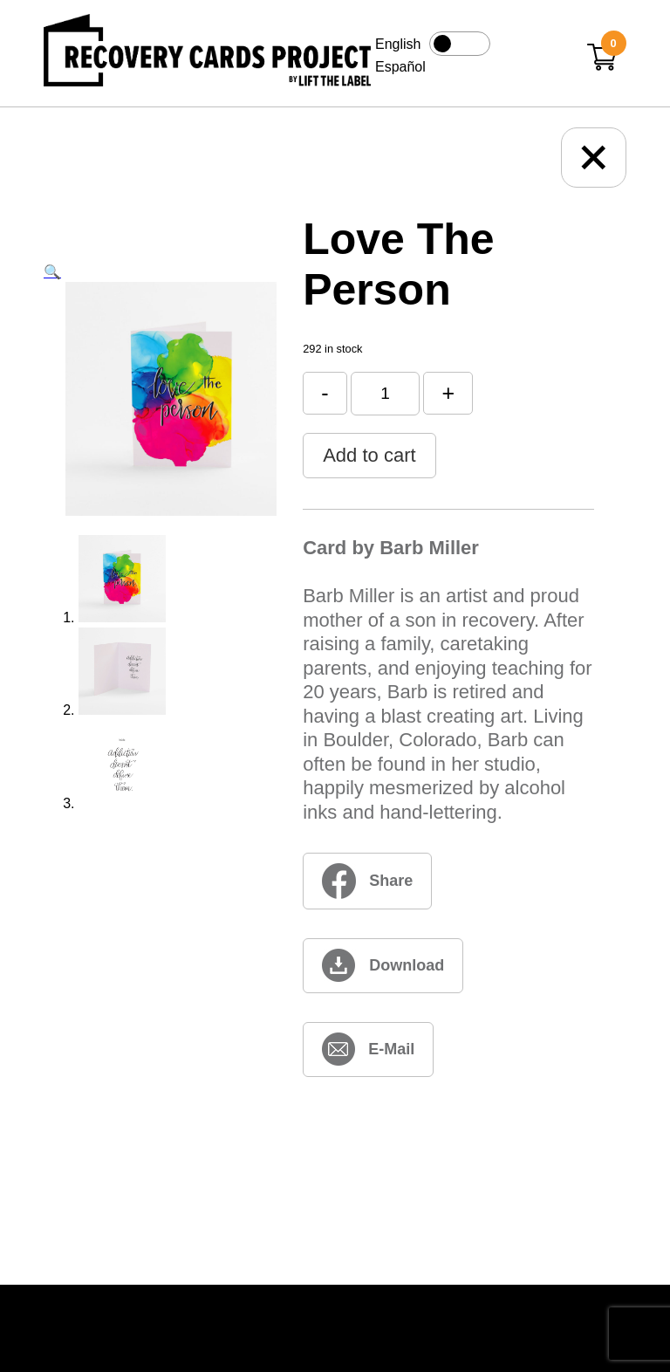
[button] (52, 271)
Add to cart (369, 455)
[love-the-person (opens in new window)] (383, 965)
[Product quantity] (385, 393)
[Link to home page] (207, 53)
